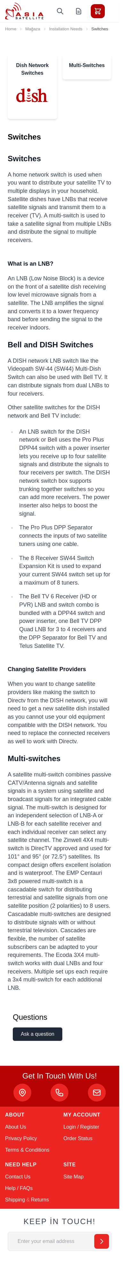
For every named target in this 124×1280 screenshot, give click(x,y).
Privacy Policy (21, 1138)
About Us (15, 1127)
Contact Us (17, 1176)
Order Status (78, 1138)
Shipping (15, 1199)
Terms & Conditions (27, 1150)
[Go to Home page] (24, 11)
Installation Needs (65, 29)
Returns (40, 1199)
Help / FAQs (19, 1188)
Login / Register (81, 1127)
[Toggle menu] (115, 11)
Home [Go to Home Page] (10, 29)
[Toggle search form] (60, 11)
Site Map (74, 1176)
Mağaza (32, 29)
